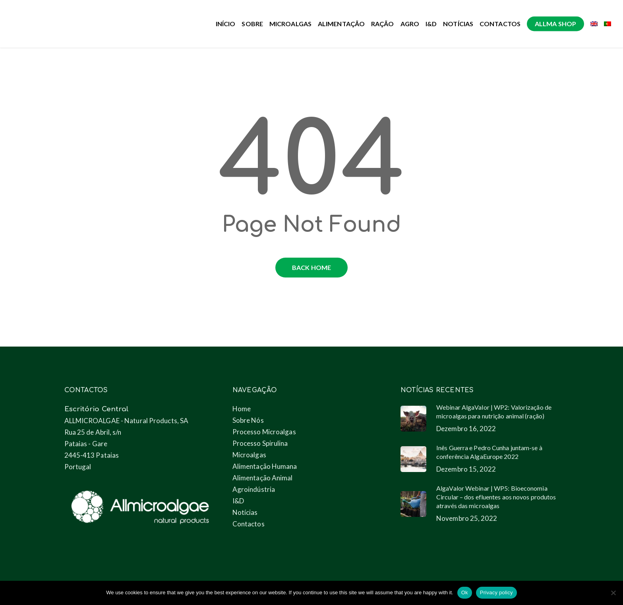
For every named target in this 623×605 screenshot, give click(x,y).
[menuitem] (594, 24)
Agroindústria (253, 489)
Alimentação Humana (264, 466)
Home (241, 409)
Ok (464, 592)
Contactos (248, 524)
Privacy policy (496, 592)
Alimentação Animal (262, 478)
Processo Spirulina (260, 443)
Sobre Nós (248, 420)
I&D (238, 501)
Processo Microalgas (264, 432)
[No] (613, 593)
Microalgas (249, 455)
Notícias (245, 512)
